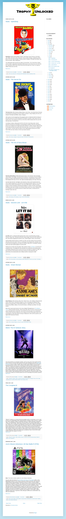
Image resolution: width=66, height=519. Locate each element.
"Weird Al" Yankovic (12, 378)
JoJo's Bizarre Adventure (13, 499)
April (50, 72)
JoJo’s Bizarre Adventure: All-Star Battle (26, 480)
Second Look (31, 259)
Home (24, 503)
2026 (49, 40)
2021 (49, 82)
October (50, 48)
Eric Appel (31, 378)
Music (28, 259)
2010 (49, 100)
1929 (10, 73)
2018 (49, 87)
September (51, 50)
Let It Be (17, 259)
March (50, 74)
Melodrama (25, 73)
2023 (10, 498)
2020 (49, 84)
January (50, 77)
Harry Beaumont (13, 73)
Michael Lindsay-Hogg (23, 259)
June (50, 55)
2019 (49, 86)
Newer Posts (8, 503)
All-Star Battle (13, 498)
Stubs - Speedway (12, 21)
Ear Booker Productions (25, 378)
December (51, 45)
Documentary (13, 259)
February (50, 75)
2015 (49, 92)
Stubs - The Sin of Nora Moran (16, 142)
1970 (10, 259)
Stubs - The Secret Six (13, 79)
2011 (49, 99)
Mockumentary (33, 437)
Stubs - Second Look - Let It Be (16, 203)
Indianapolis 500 (19, 73)
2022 (16, 378)
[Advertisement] (53, 120)
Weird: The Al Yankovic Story (15, 328)
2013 (49, 96)
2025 (49, 42)
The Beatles (39, 259)
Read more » (8, 68)
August (50, 51)
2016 (49, 91)
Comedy (19, 378)
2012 (49, 97)
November (51, 46)
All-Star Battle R (18, 498)
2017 (49, 89)
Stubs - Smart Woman (13, 265)
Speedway (31, 73)
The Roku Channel (14, 379)
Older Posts (39, 503)
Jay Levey (29, 437)
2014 (49, 94)
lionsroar (11, 135)
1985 (16, 437)
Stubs (34, 73)
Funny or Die (35, 378)
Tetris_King (51, 107)
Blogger (35, 512)
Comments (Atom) (14, 505)
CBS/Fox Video (20, 437)
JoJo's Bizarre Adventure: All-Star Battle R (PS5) (22, 444)
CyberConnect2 (34, 498)
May (49, 56)
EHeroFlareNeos (52, 106)
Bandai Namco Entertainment (27, 498)
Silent (28, 73)
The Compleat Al (11, 385)
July (49, 53)
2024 (49, 43)
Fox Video (25, 437)
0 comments (19, 135)
